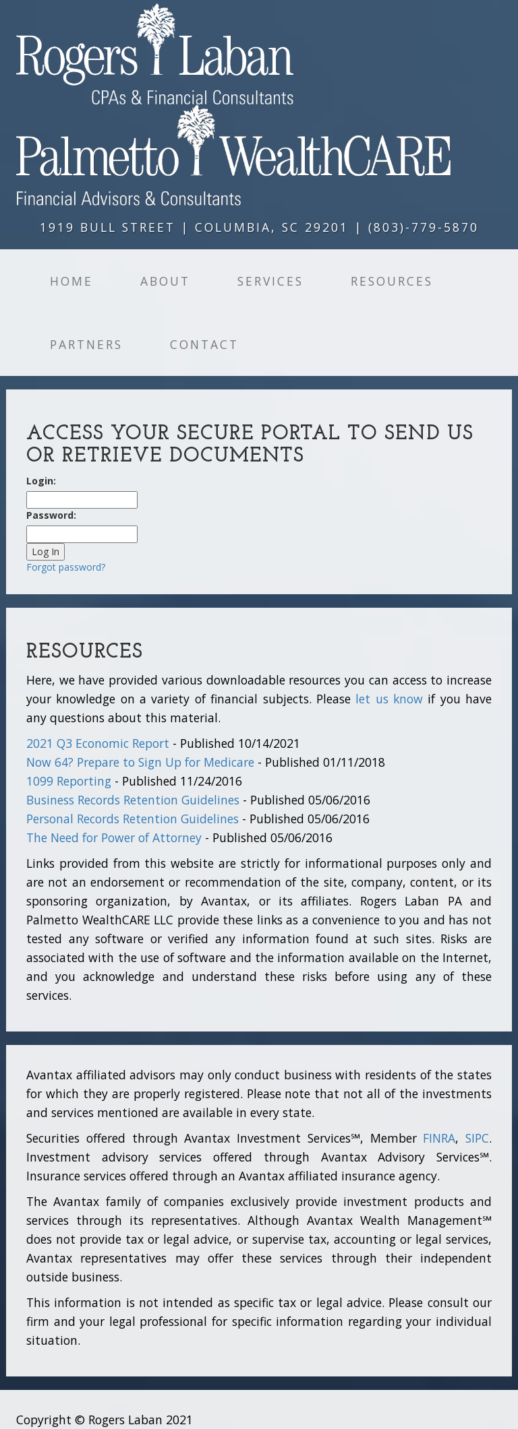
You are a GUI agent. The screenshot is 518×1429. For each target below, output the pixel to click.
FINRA (439, 1138)
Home (71, 281)
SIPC (477, 1138)
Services (270, 281)
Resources (392, 281)
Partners (86, 344)
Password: (51, 515)
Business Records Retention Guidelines (132, 800)
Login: (41, 480)
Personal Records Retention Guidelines (132, 819)
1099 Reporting (68, 781)
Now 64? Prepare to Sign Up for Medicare (140, 762)
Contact (204, 344)
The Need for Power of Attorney (114, 837)
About (165, 281)
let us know (389, 699)
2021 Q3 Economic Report (97, 743)
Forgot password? (65, 567)
